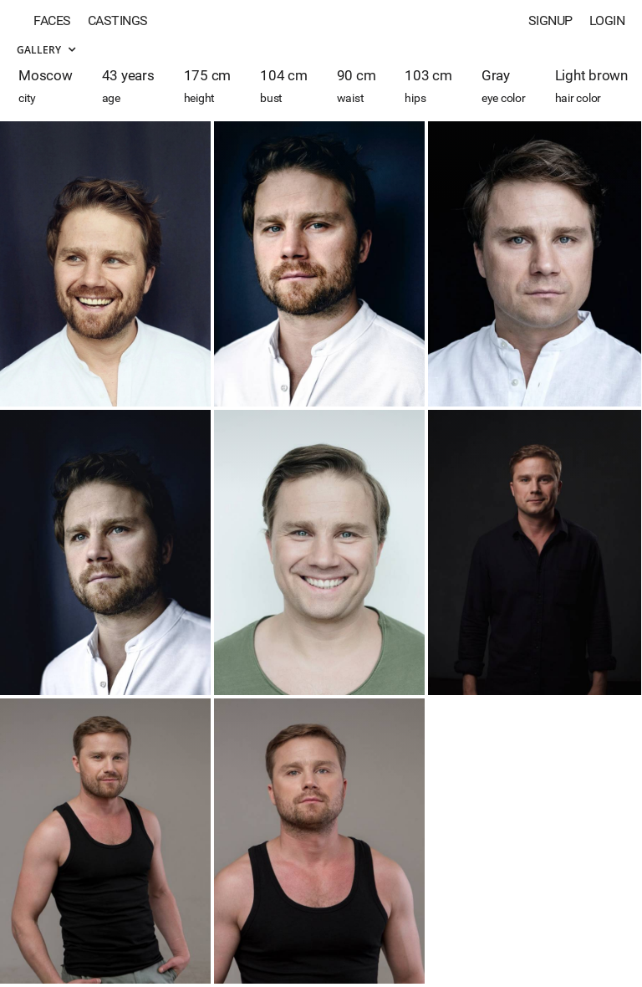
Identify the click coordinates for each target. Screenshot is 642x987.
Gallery (46, 50)
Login (607, 20)
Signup (550, 20)
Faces (52, 20)
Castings (118, 20)
